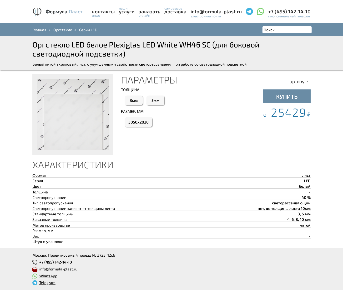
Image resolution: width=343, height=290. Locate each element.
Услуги (127, 11)
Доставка (175, 11)
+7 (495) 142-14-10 (289, 11)
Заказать (149, 11)
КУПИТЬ (287, 96)
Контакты (103, 11)
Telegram (47, 282)
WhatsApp (48, 276)
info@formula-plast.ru (216, 11)
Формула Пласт (64, 11)
